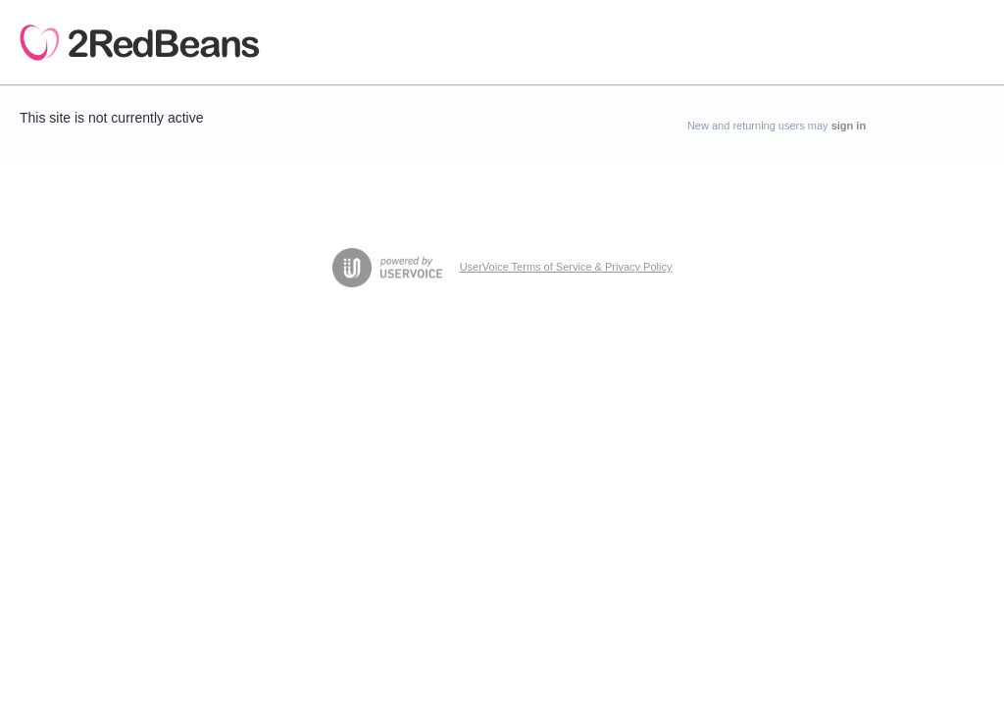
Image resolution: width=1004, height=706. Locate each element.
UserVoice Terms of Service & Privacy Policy (566, 267)
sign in (848, 125)
